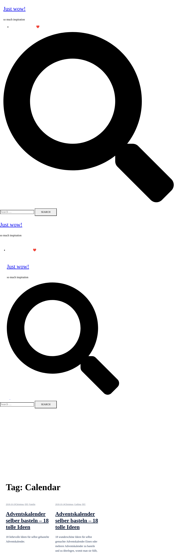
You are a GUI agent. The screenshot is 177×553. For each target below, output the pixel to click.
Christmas (20, 504)
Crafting (77, 504)
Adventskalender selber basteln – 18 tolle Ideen (27, 520)
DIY (26, 504)
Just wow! (14, 9)
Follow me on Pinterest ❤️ (25, 26)
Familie (32, 504)
